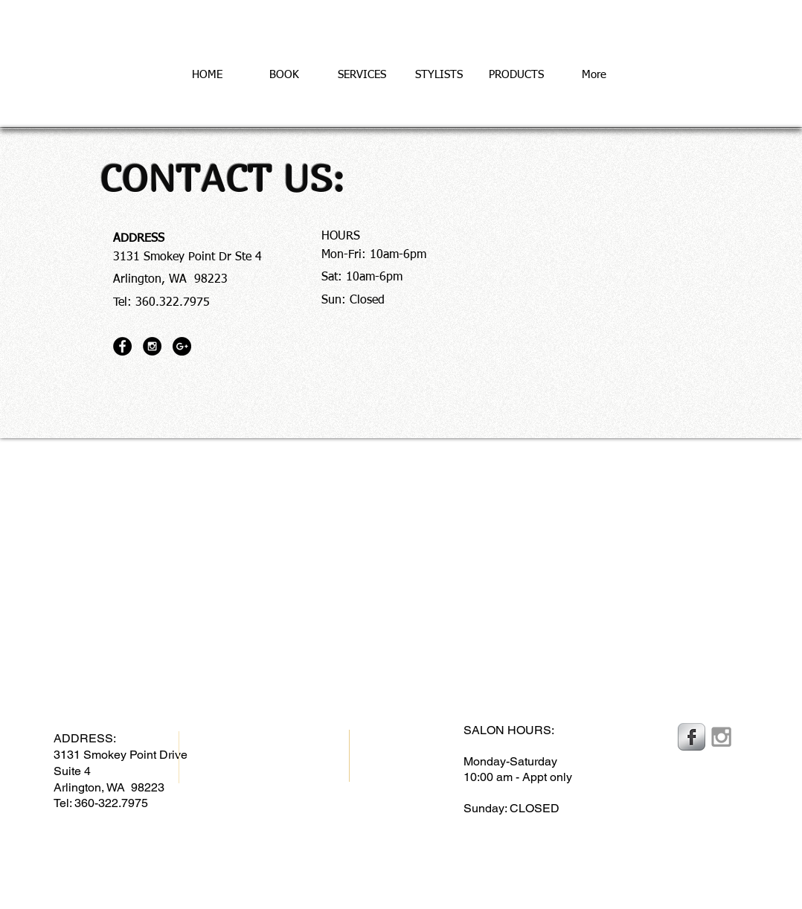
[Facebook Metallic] (691, 737)
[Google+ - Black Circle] (182, 346)
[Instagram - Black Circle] (152, 346)
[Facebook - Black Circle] (122, 346)
